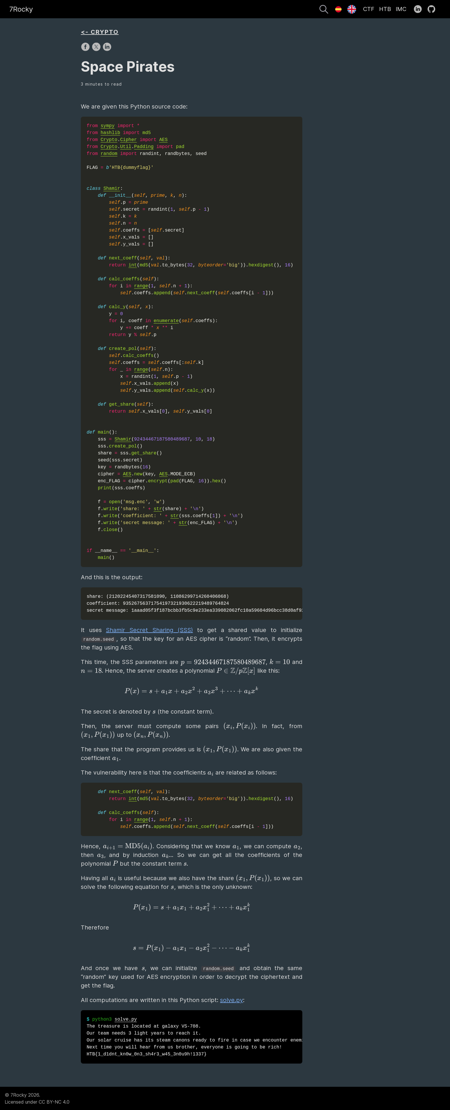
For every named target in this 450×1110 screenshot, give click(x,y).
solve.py (231, 1000)
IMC (401, 9)
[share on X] (97, 50)
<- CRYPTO (100, 31)
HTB (385, 9)
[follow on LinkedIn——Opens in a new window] (419, 9)
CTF (368, 9)
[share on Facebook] (86, 50)
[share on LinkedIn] (107, 50)
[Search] (323, 10)
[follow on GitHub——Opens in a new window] (433, 9)
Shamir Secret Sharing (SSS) (149, 630)
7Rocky (21, 9)
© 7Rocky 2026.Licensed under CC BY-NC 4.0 (37, 1098)
